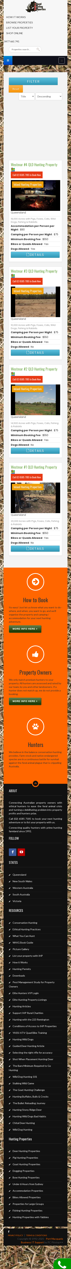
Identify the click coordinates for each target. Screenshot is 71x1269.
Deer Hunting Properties (26, 1151)
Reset (15, 88)
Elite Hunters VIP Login (26, 993)
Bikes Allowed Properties (27, 1197)
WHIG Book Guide (23, 942)
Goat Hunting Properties (26, 1164)
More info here (25, 628)
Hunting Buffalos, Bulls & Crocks (30, 1096)
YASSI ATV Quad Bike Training (30, 1032)
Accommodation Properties (28, 1190)
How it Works (20, 962)
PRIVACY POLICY (15, 1235)
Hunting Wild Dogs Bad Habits (29, 1116)
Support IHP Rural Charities (28, 1012)
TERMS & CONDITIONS (36, 1235)
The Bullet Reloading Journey (29, 1103)
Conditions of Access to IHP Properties (35, 1026)
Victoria (17, 901)
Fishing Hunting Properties (27, 1210)
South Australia (21, 894)
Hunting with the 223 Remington (31, 1019)
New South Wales (22, 881)
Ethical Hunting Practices (27, 929)
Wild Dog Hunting (22, 1129)
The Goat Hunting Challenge (29, 1089)
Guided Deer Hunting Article (28, 1045)
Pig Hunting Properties (25, 1157)
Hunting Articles (22, 1006)
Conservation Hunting (25, 922)
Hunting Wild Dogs (23, 1039)
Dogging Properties (23, 1170)
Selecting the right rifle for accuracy (32, 1052)
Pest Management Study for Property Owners (31, 984)
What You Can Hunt (24, 935)
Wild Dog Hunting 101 (25, 1076)
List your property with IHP (28, 955)
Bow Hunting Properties (26, 1177)
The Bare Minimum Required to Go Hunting (30, 1068)
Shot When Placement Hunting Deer (33, 1059)
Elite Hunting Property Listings (30, 999)
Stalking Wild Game (23, 1083)
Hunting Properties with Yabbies (31, 1217)
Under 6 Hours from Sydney (28, 1184)
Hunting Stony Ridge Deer (27, 1109)
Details (35, 254)
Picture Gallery (21, 949)
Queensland (18, 212)
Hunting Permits (22, 968)
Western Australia (23, 887)
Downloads (19, 975)
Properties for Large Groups (28, 1203)
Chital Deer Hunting (24, 1122)
